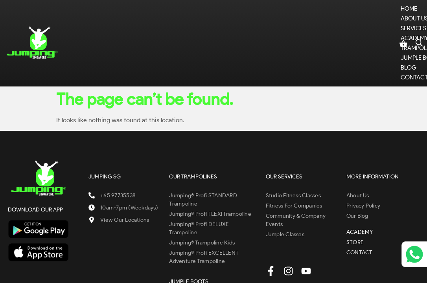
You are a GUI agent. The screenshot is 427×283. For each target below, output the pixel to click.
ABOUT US (116, 17)
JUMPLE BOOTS (305, 17)
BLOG (344, 17)
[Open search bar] (419, 21)
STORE (372, 17)
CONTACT (85, 27)
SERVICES (162, 17)
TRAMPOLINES (250, 17)
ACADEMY (203, 17)
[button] (117, 18)
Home (80, 17)
